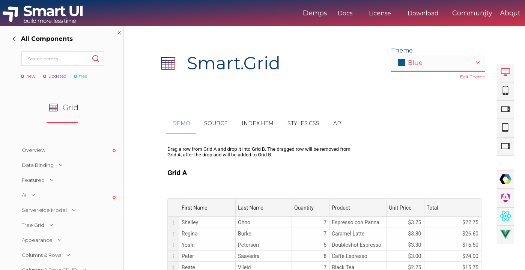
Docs (314, 13)
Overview (33, 150)
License (349, 13)
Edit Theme (472, 77)
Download (392, 13)
